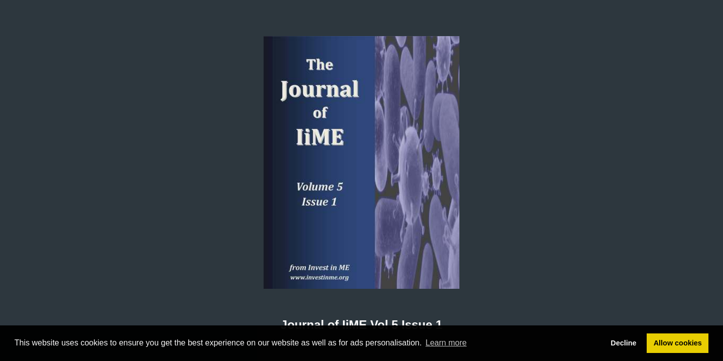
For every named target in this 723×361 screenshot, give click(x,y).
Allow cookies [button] (678, 343)
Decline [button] (623, 343)
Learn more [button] (446, 342)
